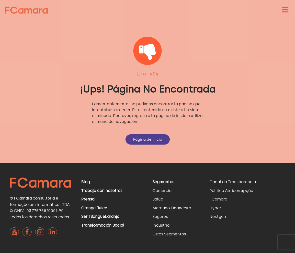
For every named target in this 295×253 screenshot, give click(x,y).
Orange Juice (94, 208)
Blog (85, 181)
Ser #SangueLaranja (100, 216)
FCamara (218, 199)
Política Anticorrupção (231, 190)
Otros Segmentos (169, 234)
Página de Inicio (147, 139)
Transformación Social (102, 225)
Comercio (161, 190)
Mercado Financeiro (171, 208)
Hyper (215, 208)
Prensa (87, 199)
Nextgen (217, 216)
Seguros (160, 216)
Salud (157, 199)
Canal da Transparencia (232, 181)
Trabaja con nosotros (101, 190)
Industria (161, 225)
